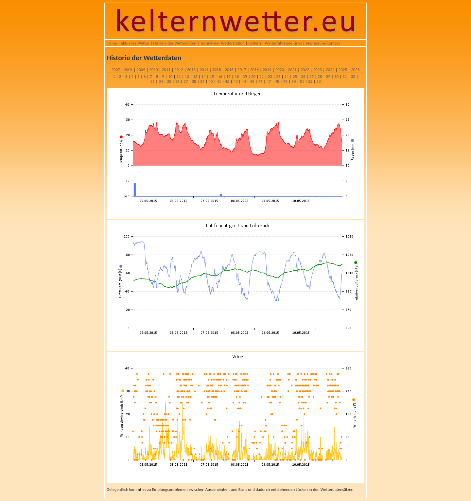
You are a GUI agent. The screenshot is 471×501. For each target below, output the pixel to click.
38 (194, 81)
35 (169, 81)
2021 (292, 69)
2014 (204, 69)
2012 (178, 69)
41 (219, 81)
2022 (305, 69)
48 (277, 81)
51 (302, 81)
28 (320, 76)
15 (212, 76)
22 (270, 76)
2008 (128, 69)
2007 (115, 69)
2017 (241, 69)
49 (285, 81)
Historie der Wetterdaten (174, 43)
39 (202, 81)
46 (260, 81)
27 (311, 76)
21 (261, 76)
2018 (254, 69)
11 (178, 76)
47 (269, 81)
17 (228, 76)
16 (220, 76)
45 (252, 81)
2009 (141, 69)
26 (303, 76)
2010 (153, 69)
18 (237, 76)
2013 (191, 69)
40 (210, 81)
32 (353, 76)
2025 (343, 69)
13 (195, 76)
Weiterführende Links (283, 43)
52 (310, 81)
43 (235, 81)
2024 (330, 69)
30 (336, 76)
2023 (317, 69)
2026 (355, 69)
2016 (229, 69)
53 (318, 81)
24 (287, 76)
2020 (279, 69)
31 (344, 76)
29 (328, 76)
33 (152, 81)
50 (293, 81)
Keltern (255, 43)
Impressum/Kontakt (323, 43)
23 (278, 76)
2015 (216, 69)
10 (170, 76)
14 (203, 76)
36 (177, 81)
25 (295, 76)
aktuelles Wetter (135, 43)
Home (112, 43)
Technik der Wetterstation (222, 43)
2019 (267, 69)
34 (161, 81)
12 (187, 76)
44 (244, 81)
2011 (166, 69)
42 (227, 81)
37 (185, 81)
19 (245, 76)
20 (253, 76)
